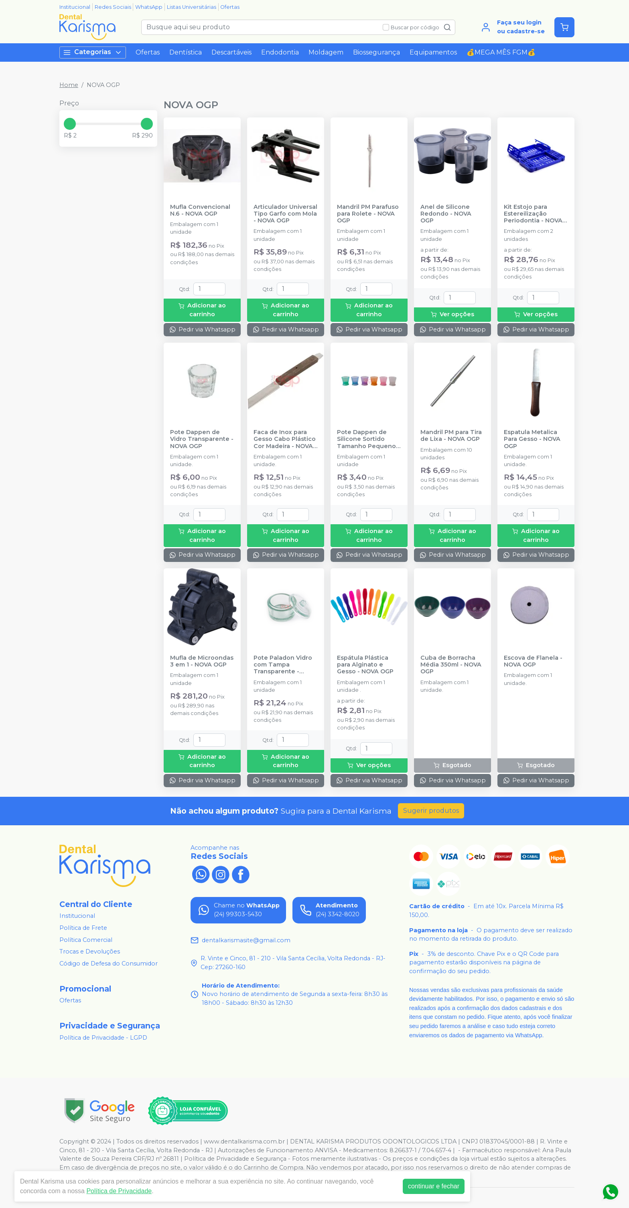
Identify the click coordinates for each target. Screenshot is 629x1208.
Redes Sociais (113, 7)
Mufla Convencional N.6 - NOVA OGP (200, 210)
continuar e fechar (433, 1186)
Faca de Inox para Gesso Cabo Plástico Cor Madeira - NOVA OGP (285, 439)
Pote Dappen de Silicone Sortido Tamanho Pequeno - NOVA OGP (368, 439)
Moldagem (325, 52)
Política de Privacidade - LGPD (103, 1037)
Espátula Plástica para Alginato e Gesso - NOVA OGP (365, 665)
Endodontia (280, 52)
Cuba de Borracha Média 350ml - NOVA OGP (450, 665)
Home (68, 85)
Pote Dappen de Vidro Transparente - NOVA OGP (201, 439)
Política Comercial (85, 939)
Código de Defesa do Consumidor (108, 963)
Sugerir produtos (431, 810)
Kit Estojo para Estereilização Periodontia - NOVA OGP (533, 214)
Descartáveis (231, 52)
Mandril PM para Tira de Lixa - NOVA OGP (451, 435)
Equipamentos (433, 52)
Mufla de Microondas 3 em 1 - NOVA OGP (201, 661)
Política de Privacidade (119, 1191)
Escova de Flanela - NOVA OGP (533, 661)
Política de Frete (83, 927)
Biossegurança (376, 52)
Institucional (74, 7)
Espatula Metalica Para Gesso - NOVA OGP (532, 439)
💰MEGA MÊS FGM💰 (501, 52)
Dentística (185, 52)
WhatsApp (148, 7)
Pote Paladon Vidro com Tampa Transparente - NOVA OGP (283, 665)
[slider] (70, 124)
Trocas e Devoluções (89, 951)
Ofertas (229, 7)
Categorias (92, 52)
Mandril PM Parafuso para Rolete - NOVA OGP (368, 214)
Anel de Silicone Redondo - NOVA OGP (445, 214)
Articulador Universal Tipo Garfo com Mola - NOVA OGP (285, 214)
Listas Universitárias (191, 7)
